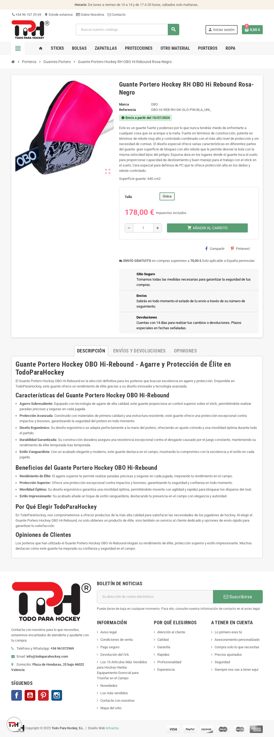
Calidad (163, 640)
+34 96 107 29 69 (26, 15)
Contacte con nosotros (117, 701)
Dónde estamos (58, 15)
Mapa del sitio (110, 708)
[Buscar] (127, 29)
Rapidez (163, 655)
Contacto (116, 15)
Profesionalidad (169, 662)
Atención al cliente (171, 632)
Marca (124, 104)
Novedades (108, 686)
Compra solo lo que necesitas (237, 647)
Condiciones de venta (116, 640)
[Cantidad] (143, 228)
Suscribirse (238, 596)
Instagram (56, 695)
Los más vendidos (114, 693)
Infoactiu (112, 728)
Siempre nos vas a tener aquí (236, 670)
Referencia (127, 110)
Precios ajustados (228, 655)
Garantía (163, 647)
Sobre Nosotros (90, 15)
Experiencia (166, 670)
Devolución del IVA (114, 655)
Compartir (214, 248)
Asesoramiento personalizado (237, 640)
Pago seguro (109, 647)
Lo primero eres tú (228, 632)
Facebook (16, 695)
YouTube (30, 695)
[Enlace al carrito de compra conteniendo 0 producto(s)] (252, 29)
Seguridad (222, 662)
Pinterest (240, 248)
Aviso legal (108, 632)
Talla (128, 197)
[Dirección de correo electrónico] (155, 596)
